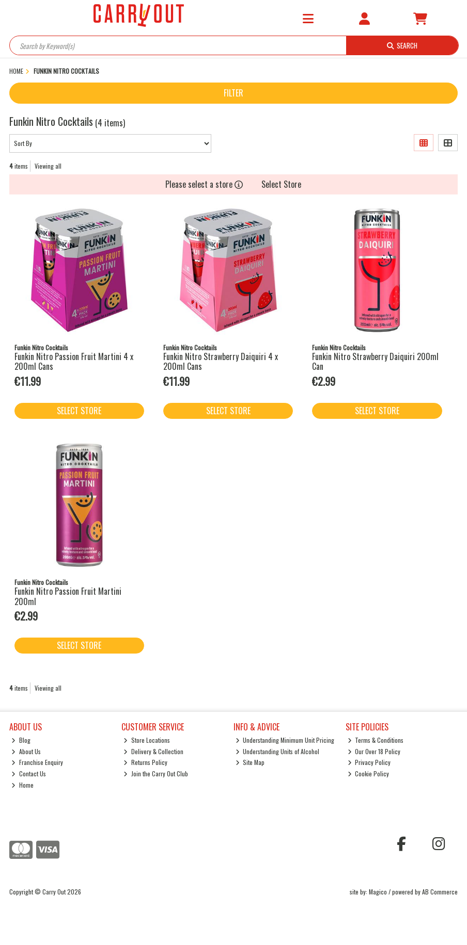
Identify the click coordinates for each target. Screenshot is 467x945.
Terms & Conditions (376, 740)
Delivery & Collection (153, 751)
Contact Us (28, 773)
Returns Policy (145, 762)
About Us (26, 751)
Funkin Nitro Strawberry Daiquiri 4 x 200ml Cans (220, 361)
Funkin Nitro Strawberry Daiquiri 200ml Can (375, 361)
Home (22, 784)
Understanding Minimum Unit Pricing (285, 740)
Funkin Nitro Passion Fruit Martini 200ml (67, 596)
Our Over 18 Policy (374, 751)
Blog (20, 740)
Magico (378, 891)
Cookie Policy (369, 773)
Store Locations (146, 740)
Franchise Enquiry (37, 762)
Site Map (250, 762)
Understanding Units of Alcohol (278, 751)
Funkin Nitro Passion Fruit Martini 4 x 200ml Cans (73, 361)
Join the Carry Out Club (155, 773)
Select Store (281, 184)
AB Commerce (440, 891)
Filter (233, 93)
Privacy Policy (369, 762)
